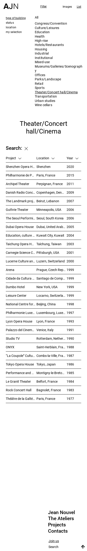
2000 (70, 261)
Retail (39, 83)
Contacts (58, 531)
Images (67, 6)
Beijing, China (46, 304)
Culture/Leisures (47, 28)
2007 (70, 201)
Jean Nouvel (61, 512)
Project (13, 158)
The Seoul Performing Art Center (21, 218)
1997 (70, 312)
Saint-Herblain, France (51, 347)
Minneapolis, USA (48, 209)
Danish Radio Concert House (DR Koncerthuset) (21, 192)
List (79, 6)
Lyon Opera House (19, 321)
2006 (70, 209)
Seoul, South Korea (50, 218)
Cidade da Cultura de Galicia (21, 278)
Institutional (44, 57)
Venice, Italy (45, 330)
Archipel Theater (17, 184)
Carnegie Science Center (21, 252)
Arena (10, 269)
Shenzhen (43, 166)
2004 (70, 235)
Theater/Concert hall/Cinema (56, 92)
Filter (43, 6)
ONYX (10, 347)
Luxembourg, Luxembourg (51, 312)
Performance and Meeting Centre (21, 373)
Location (45, 158)
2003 (70, 244)
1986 (70, 364)
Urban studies (45, 100)
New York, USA (47, 287)
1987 (70, 355)
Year (72, 158)
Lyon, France (45, 321)
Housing (41, 49)
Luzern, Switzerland (50, 261)
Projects (57, 525)
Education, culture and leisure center (21, 235)
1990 (70, 338)
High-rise (41, 40)
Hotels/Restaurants (49, 44)
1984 (70, 381)
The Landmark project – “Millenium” (21, 201)
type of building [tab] (16, 18)
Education (42, 32)
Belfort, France (47, 381)
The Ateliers (61, 518)
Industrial (42, 53)
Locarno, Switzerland (51, 295)
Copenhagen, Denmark (51, 192)
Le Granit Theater (18, 381)
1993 (70, 321)
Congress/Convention (51, 23)
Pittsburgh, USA (47, 252)
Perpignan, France (49, 184)
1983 (70, 390)
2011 (70, 184)
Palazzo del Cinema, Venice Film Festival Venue (21, 330)
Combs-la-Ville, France (51, 355)
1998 (70, 304)
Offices (40, 75)
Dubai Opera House (20, 227)
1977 (70, 398)
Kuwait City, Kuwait (50, 235)
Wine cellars (43, 105)
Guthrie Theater (17, 209)
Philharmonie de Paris (21, 175)
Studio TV (13, 338)
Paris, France (45, 175)
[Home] (10, 4)
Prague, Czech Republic (51, 269)
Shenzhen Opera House (21, 166)
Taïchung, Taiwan (48, 244)
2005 (70, 227)
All (36, 17)
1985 (70, 373)
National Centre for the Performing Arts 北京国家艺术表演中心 (21, 304)
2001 (70, 252)
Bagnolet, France (48, 390)
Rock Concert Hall (18, 390)
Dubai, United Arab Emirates (51, 227)
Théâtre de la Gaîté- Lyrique (21, 398)
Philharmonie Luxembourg (21, 312)
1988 (70, 347)
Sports (40, 87)
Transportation (46, 96)
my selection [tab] (14, 32)
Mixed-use (42, 62)
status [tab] (10, 22)
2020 (70, 166)
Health (40, 36)
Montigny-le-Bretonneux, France (51, 373)
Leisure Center (16, 295)
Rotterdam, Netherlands (51, 338)
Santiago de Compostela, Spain (51, 278)
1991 (70, 330)
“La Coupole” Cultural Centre (21, 355)
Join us (53, 541)
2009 (70, 192)
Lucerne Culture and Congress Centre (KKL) (21, 261)
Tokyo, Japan (46, 364)
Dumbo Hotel (15, 287)
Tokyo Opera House (20, 364)
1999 (70, 269)
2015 (70, 175)
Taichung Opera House (21, 244)
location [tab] (11, 27)
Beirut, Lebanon (47, 201)
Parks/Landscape (48, 79)
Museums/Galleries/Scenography (58, 68)
